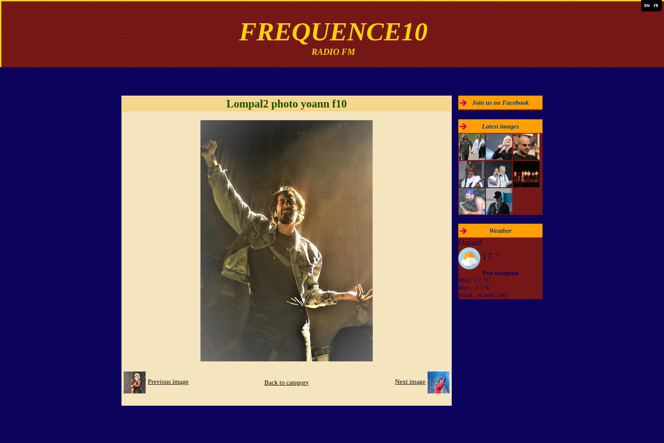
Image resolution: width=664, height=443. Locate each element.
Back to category (286, 382)
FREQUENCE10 (333, 31)
